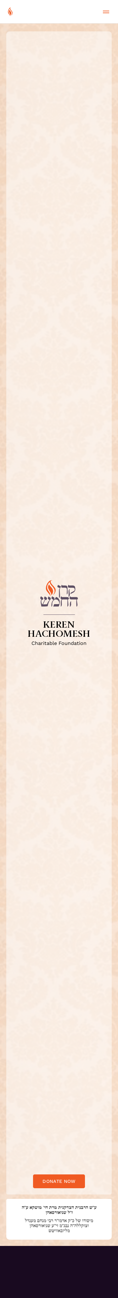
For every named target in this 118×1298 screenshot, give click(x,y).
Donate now (59, 1181)
